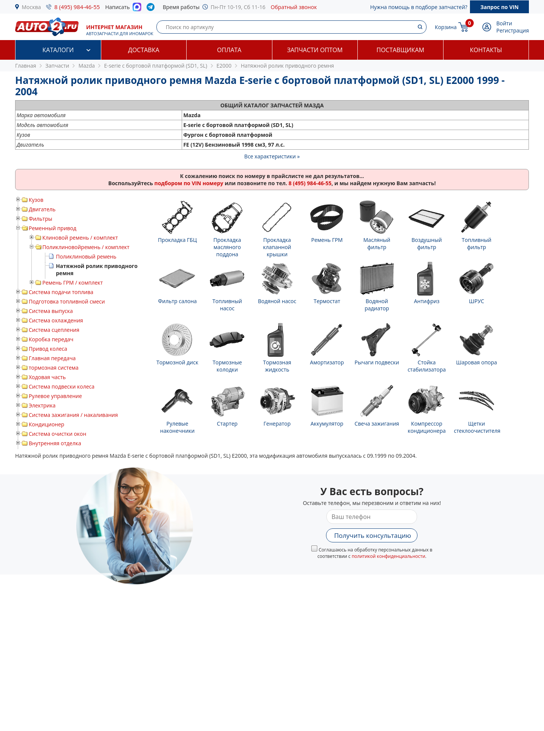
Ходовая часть (47, 377)
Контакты (486, 50)
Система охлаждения (56, 320)
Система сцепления (54, 329)
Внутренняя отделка (55, 443)
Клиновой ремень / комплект (80, 237)
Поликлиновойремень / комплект (86, 247)
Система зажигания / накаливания (73, 414)
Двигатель (42, 209)
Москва (31, 7)
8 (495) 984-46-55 (77, 7)
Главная (25, 65)
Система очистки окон (57, 433)
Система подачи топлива (61, 292)
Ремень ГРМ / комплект (72, 282)
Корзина (446, 27)
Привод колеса (48, 348)
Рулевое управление (55, 396)
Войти (504, 23)
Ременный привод (52, 228)
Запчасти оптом (315, 50)
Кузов (36, 199)
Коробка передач (51, 339)
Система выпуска (51, 310)
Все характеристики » (272, 156)
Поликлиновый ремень (86, 256)
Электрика (42, 405)
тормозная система (54, 367)
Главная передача (52, 358)
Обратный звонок (294, 7)
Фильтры (40, 218)
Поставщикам (400, 50)
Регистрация (512, 30)
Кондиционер (46, 424)
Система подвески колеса (61, 386)
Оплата (229, 50)
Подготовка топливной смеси (67, 301)
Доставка (143, 50)
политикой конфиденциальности (388, 556)
